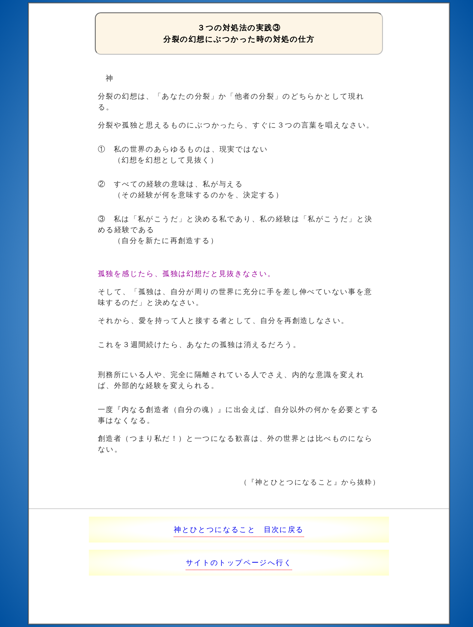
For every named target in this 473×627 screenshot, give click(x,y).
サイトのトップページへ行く (239, 562)
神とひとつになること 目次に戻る (239, 529)
